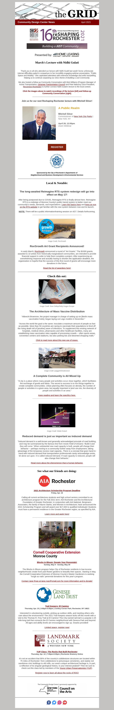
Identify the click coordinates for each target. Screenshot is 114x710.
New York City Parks (83, 116)
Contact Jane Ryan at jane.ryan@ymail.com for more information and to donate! (57, 581)
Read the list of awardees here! (57, 268)
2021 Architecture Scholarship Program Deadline (57, 490)
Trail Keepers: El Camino (57, 606)
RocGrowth (40, 251)
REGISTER (57, 147)
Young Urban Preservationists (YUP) (76, 668)
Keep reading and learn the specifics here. (57, 395)
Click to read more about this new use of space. (57, 340)
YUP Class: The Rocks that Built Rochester (57, 652)
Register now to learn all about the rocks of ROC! (57, 673)
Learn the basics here (71, 204)
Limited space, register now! (57, 627)
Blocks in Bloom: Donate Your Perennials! (57, 562)
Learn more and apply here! (57, 514)
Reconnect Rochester (32, 87)
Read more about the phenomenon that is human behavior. (57, 463)
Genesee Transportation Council (51, 84)
